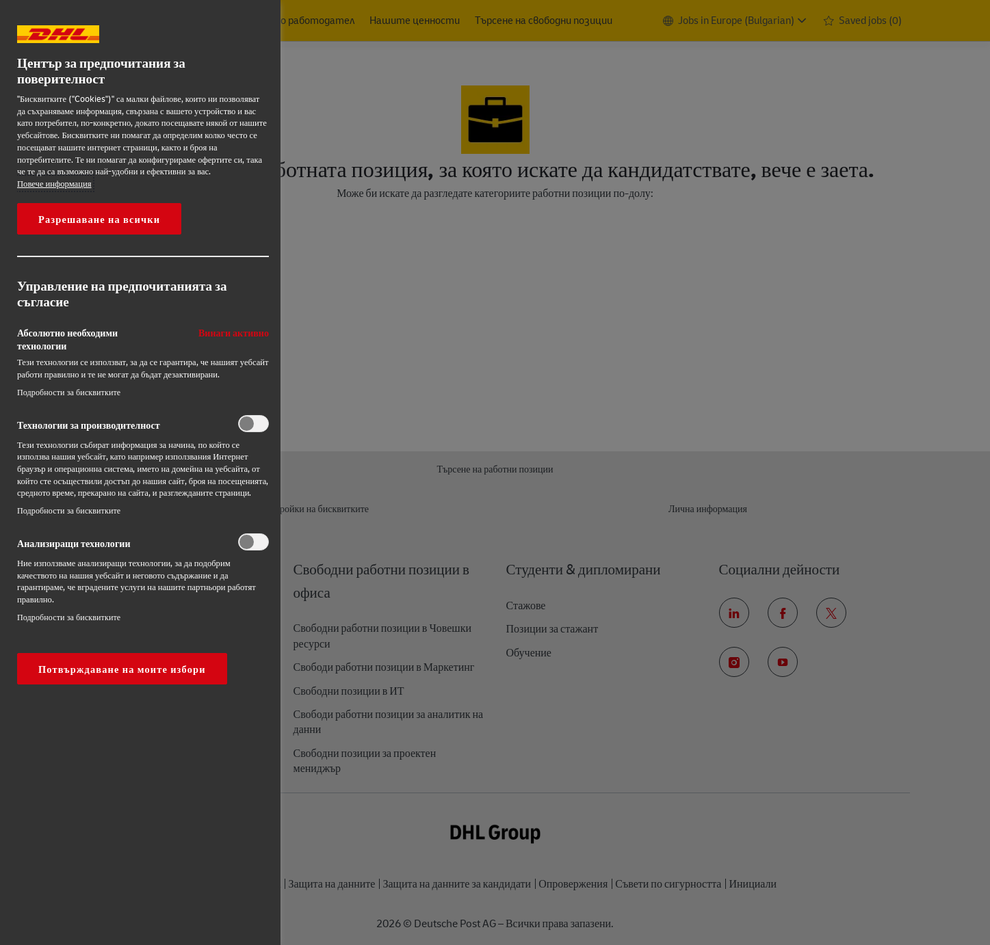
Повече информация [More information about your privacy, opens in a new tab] (54, 183)
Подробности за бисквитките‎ (68, 392)
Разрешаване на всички (99, 219)
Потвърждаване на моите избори (122, 669)
